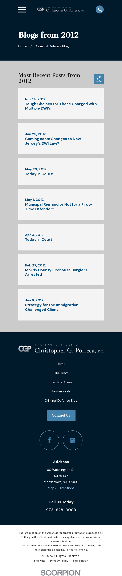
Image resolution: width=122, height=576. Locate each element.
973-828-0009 (61, 509)
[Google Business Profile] (72, 440)
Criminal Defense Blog (61, 400)
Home (61, 363)
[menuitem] (40, 561)
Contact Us (61, 415)
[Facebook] (49, 440)
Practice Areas (61, 382)
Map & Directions (61, 488)
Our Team (61, 373)
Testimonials (61, 391)
